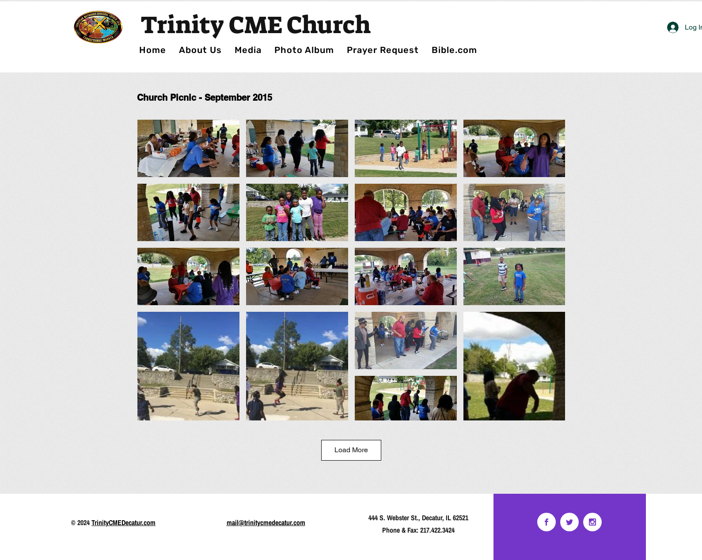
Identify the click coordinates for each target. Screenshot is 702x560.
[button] (304, 50)
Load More (351, 450)
